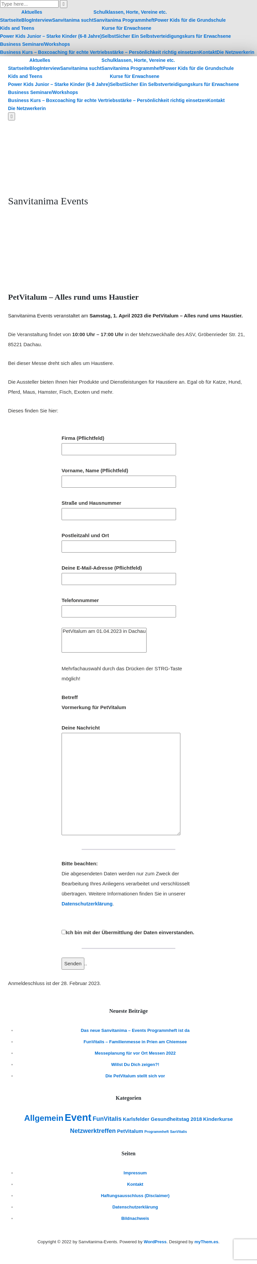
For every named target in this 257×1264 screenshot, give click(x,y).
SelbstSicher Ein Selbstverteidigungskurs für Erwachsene (166, 36)
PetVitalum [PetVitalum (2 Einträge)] (130, 1131)
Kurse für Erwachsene (126, 28)
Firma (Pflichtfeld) (119, 443)
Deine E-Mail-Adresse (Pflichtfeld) (119, 573)
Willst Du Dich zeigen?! (135, 1064)
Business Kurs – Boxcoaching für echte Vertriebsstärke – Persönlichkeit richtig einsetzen (99, 52)
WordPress (155, 1241)
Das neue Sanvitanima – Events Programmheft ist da (135, 1030)
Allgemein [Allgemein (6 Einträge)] (43, 1118)
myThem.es (206, 1241)
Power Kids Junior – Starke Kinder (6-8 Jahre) (51, 36)
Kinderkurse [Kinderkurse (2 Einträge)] (218, 1119)
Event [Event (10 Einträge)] (78, 1117)
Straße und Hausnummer (119, 508)
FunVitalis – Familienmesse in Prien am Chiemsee (135, 1041)
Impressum (135, 1172)
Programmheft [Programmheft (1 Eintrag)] (156, 1132)
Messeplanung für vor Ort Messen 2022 (135, 1053)
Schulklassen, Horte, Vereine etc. (130, 12)
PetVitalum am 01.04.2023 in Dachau (104, 631)
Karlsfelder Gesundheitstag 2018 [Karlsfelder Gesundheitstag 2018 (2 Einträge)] (162, 1119)
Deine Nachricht (121, 780)
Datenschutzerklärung (88, 903)
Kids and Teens (17, 28)
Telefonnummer (119, 605)
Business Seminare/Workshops (35, 44)
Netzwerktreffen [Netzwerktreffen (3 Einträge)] (93, 1130)
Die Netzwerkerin (235, 52)
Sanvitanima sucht (73, 20)
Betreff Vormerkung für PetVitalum (94, 702)
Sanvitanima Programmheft (123, 20)
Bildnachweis (135, 1218)
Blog (26, 20)
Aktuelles (31, 12)
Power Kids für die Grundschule (190, 20)
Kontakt (208, 52)
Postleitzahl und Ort (119, 540)
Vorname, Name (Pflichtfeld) (119, 476)
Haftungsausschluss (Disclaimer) (135, 1195)
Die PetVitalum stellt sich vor (135, 1075)
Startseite (10, 20)
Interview (42, 20)
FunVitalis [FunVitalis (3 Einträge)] (107, 1118)
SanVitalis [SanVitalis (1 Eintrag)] (178, 1132)
